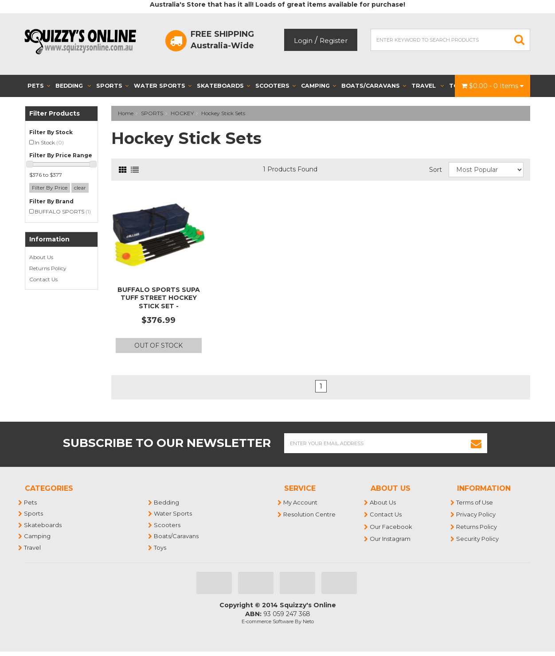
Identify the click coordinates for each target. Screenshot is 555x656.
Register (334, 40)
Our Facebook (391, 526)
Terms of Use (475, 502)
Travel (427, 85)
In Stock (49, 142)
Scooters (275, 85)
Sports (112, 85)
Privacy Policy (476, 514)
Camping (318, 85)
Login (303, 40)
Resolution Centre (310, 514)
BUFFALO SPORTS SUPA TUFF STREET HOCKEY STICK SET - (158, 298)
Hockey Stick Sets (223, 113)
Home (125, 113)
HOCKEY (182, 113)
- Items (492, 86)
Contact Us (43, 279)
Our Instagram (390, 538)
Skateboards (223, 85)
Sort (435, 170)
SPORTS (152, 113)
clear (80, 187)
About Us (41, 257)
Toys (160, 547)
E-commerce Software (267, 621)
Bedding (73, 85)
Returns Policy (47, 268)
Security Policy (478, 538)
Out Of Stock (158, 345)
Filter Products (54, 113)
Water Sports (163, 85)
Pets (38, 85)
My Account (300, 502)
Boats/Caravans (373, 85)
